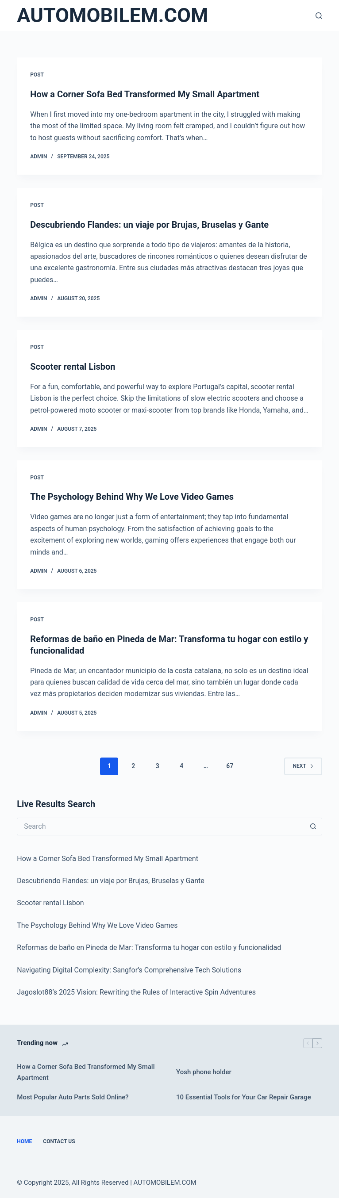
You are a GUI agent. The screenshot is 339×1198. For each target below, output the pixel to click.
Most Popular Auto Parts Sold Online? (72, 1097)
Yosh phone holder (203, 1072)
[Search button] (313, 826)
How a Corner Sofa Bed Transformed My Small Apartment (144, 94)
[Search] (319, 15)
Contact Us (59, 1141)
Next (303, 766)
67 (229, 765)
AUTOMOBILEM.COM (112, 15)
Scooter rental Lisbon (72, 366)
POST (37, 75)
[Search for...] (160, 826)
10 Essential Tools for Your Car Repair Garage (243, 1097)
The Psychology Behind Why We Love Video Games (132, 496)
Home (24, 1141)
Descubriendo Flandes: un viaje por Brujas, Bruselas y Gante (149, 224)
